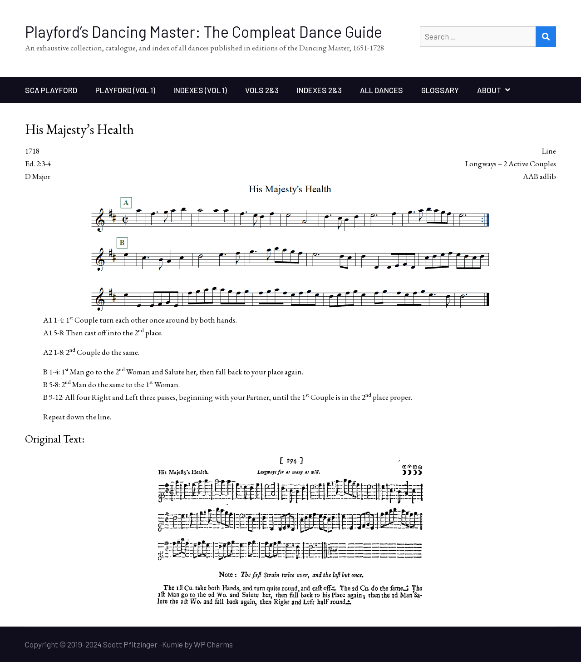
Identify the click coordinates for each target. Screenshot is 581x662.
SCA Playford (51, 90)
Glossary (440, 90)
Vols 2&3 (262, 90)
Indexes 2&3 (319, 90)
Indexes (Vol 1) (200, 90)
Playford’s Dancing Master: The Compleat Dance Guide (203, 31)
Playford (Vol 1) (125, 90)
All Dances (381, 90)
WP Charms (213, 644)
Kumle (172, 644)
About (489, 90)
